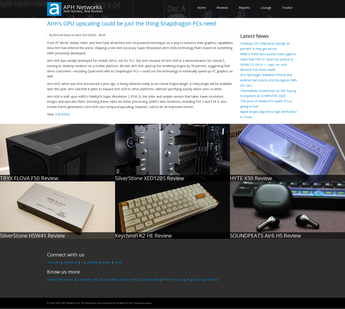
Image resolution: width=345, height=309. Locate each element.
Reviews (222, 7)
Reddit (106, 262)
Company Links (88, 279)
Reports (244, 7)
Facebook (70, 262)
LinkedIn (92, 262)
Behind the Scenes (60, 279)
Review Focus (172, 279)
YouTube (53, 262)
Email (118, 262)
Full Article (62, 114)
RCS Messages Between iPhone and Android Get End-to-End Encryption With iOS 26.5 (268, 80)
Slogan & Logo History (202, 279)
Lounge (266, 7)
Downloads (151, 279)
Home (201, 7)
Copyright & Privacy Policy (120, 279)
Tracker (287, 7)
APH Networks (82, 7)
